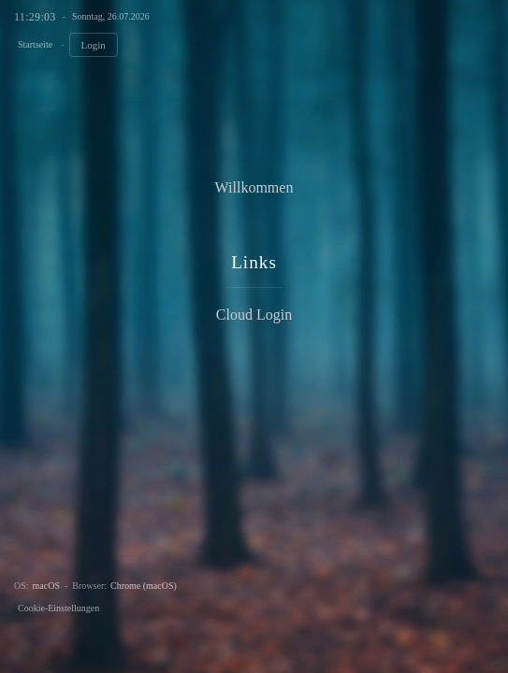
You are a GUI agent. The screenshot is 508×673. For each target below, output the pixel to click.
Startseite (35, 44)
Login (93, 44)
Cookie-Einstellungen (58, 608)
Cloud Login (254, 314)
